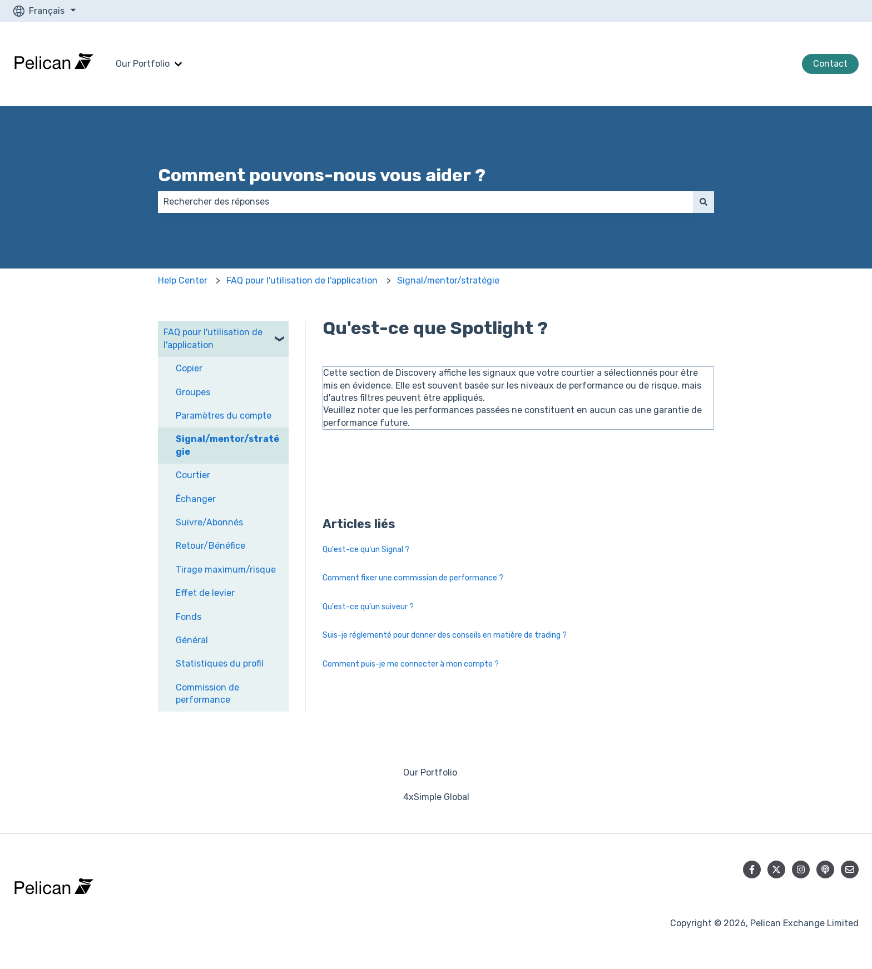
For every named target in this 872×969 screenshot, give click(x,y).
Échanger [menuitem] (196, 499)
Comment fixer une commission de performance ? (413, 578)
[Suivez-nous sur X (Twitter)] (776, 869)
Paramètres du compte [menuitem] (223, 415)
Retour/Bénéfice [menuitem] (210, 545)
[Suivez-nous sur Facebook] (752, 869)
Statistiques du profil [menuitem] (220, 663)
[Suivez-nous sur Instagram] (801, 869)
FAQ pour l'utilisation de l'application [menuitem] (213, 338)
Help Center (182, 280)
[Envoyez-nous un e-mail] (850, 869)
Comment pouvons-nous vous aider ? (321, 175)
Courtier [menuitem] (193, 475)
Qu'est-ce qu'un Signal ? (366, 549)
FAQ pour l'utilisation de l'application (302, 280)
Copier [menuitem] (189, 368)
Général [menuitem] (192, 640)
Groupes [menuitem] (193, 392)
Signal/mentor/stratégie (448, 280)
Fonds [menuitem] (188, 617)
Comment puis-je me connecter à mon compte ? (411, 664)
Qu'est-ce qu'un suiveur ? (368, 607)
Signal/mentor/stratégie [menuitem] (227, 445)
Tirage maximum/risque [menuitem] (226, 569)
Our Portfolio (143, 63)
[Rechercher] (703, 201)
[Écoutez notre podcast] (825, 869)
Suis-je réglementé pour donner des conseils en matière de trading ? (445, 635)
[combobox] (425, 201)
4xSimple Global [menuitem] (436, 797)
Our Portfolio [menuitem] (430, 772)
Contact (830, 63)
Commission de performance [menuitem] (207, 693)
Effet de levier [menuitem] (205, 593)
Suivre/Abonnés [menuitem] (209, 522)
